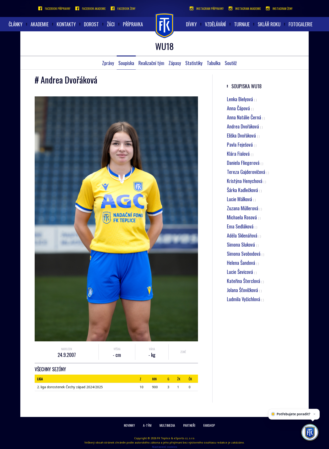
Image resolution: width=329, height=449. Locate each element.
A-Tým (147, 425)
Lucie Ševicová (242, 271)
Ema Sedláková (242, 226)
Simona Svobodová (245, 253)
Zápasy (175, 63)
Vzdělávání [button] (215, 24)
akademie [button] (40, 24)
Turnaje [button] (242, 24)
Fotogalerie (301, 24)
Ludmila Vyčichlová (245, 299)
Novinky (129, 425)
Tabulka (213, 63)
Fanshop (209, 425)
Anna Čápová (240, 108)
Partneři (189, 425)
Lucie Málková (241, 199)
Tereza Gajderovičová (248, 171)
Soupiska (126, 63)
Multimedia (167, 425)
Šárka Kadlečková (244, 190)
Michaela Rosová (244, 217)
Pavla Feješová (242, 144)
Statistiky (194, 63)
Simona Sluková (243, 244)
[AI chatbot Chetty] (309, 432)
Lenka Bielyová (242, 99)
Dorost (91, 24)
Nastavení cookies (164, 447)
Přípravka (133, 24)
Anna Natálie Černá (246, 117)
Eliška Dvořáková (243, 135)
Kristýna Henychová (246, 180)
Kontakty (66, 24)
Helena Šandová (243, 262)
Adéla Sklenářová (244, 235)
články (15, 24)
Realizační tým (151, 63)
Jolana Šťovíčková (244, 290)
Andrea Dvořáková (245, 126)
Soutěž (231, 63)
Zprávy (108, 63)
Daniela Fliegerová (245, 162)
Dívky (191, 24)
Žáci (111, 24)
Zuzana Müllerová (244, 208)
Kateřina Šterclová (245, 280)
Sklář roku (269, 24)
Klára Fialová (240, 153)
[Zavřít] (313, 419)
